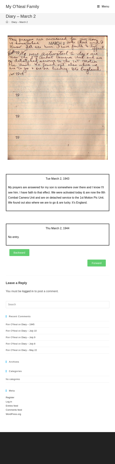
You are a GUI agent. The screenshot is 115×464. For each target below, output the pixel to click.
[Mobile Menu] (103, 6)
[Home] (7, 22)
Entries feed (12, 405)
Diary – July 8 (28, 343)
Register (10, 397)
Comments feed (14, 410)
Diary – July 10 (29, 330)
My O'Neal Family (22, 6)
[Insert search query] (57, 304)
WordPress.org (13, 414)
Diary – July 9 (28, 337)
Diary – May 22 (29, 350)
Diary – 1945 (27, 324)
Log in (9, 401)
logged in (28, 291)
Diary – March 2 (20, 22)
